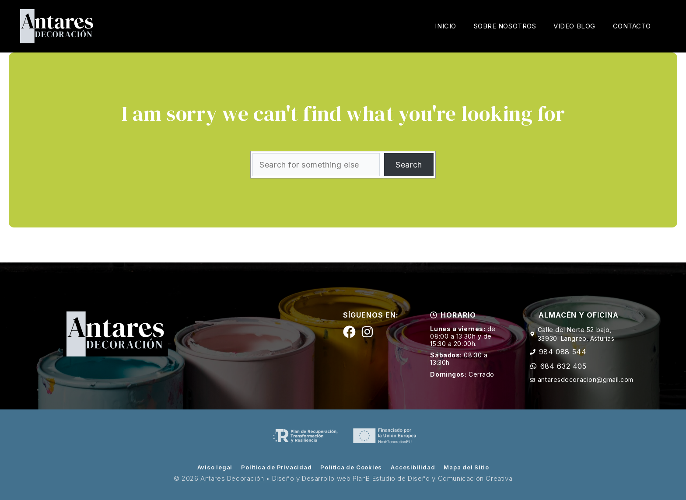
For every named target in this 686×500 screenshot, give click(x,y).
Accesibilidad (413, 467)
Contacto (632, 26)
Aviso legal (215, 467)
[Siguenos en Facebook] (349, 331)
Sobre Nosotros (505, 26)
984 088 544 (563, 351)
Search (409, 164)
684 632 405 (563, 366)
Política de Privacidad (276, 467)
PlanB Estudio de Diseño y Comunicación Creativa (432, 478)
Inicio (445, 26)
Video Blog (574, 26)
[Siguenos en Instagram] (367, 331)
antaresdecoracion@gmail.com (586, 379)
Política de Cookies (351, 467)
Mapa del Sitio (466, 467)
